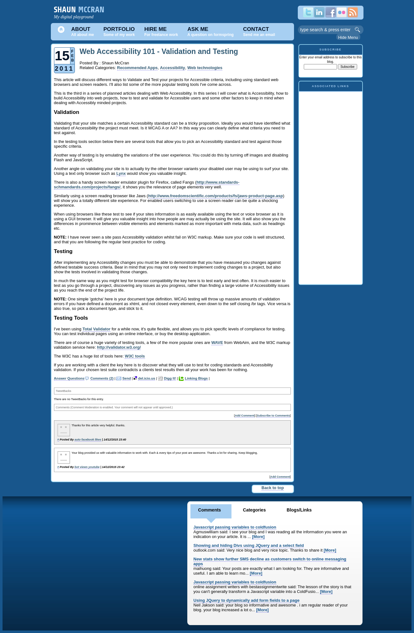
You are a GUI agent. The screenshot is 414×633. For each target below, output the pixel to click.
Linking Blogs (196, 378)
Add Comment (245, 415)
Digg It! (170, 378)
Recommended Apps (137, 67)
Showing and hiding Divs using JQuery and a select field (249, 545)
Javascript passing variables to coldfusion (235, 527)
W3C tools (135, 356)
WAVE (217, 342)
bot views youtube (87, 467)
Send (127, 378)
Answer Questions (69, 378)
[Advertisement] (330, 186)
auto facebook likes (88, 439)
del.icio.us (146, 378)
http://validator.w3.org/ (119, 347)
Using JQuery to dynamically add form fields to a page (247, 600)
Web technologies (204, 67)
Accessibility (172, 67)
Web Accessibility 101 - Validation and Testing (159, 51)
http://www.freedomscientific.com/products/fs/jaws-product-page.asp (215, 195)
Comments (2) (101, 378)
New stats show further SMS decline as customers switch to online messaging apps (270, 561)
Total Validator (96, 329)
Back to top (272, 487)
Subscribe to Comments (273, 415)
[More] (258, 536)
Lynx (121, 173)
